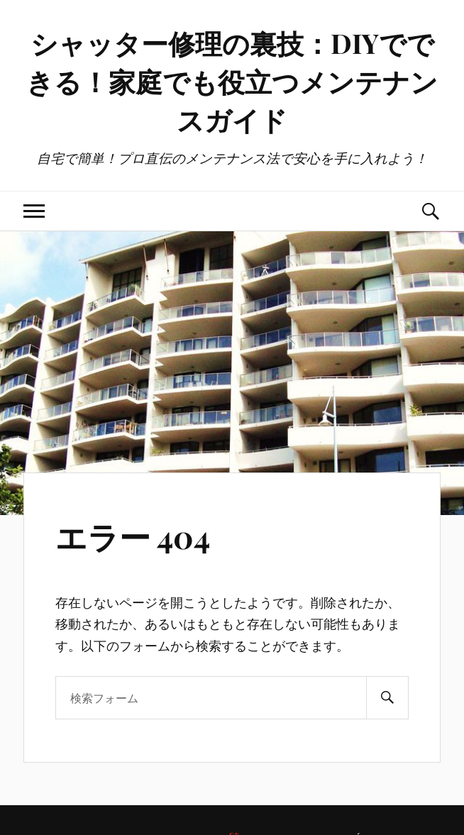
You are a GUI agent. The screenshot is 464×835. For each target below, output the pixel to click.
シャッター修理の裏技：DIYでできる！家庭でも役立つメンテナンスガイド (232, 81)
